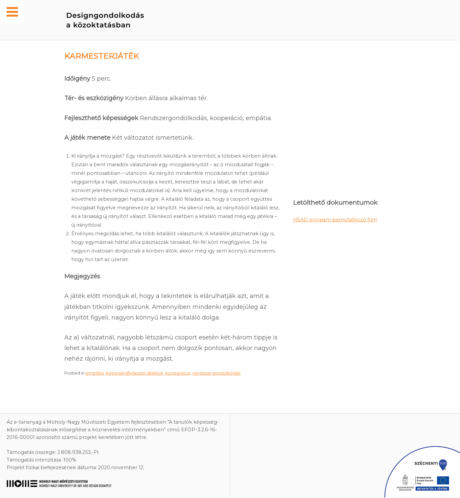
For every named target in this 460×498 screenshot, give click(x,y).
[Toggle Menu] (12, 12)
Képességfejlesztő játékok (134, 373)
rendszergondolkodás (216, 373)
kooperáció (177, 373)
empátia (95, 373)
